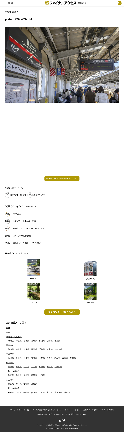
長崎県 (26, 392)
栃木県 (19, 349)
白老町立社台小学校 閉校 (24, 221)
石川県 (26, 358)
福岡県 (11, 392)
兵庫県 (42, 367)
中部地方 (10, 354)
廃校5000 (17, 214)
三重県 (11, 367)
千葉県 (42, 349)
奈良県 (50, 367)
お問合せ (86, 410)
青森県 (19, 341)
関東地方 (10, 345)
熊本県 (34, 392)
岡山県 (26, 375)
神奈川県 (58, 349)
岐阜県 (57, 358)
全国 (8, 332)
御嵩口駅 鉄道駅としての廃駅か (27, 243)
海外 (8, 328)
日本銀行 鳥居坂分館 (22, 236)
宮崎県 (50, 392)
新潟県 (11, 358)
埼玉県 (34, 349)
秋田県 (42, 341)
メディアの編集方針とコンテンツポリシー (47, 410)
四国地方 (10, 380)
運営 (50, 414)
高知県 (34, 384)
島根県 (19, 375)
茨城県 (11, 349)
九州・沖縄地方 (13, 388)
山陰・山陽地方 (13, 371)
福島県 (57, 341)
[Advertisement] (62, 121)
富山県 (19, 358)
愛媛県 (26, 384)
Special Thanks (81, 414)
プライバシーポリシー (73, 410)
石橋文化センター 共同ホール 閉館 (28, 228)
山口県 (42, 375)
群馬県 (26, 349)
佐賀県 (19, 392)
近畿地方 (10, 363)
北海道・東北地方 (14, 337)
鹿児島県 (58, 392)
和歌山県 (58, 367)
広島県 (34, 375)
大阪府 (34, 367)
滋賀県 (19, 367)
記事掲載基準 (42, 414)
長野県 (50, 358)
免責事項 (95, 410)
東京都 (50, 349)
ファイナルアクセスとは (19, 410)
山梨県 (42, 358)
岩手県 (26, 341)
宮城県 (34, 341)
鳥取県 (11, 375)
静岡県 (65, 358)
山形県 (50, 341)
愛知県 (73, 358)
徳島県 (11, 384)
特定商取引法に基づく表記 (64, 414)
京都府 (26, 367)
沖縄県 (67, 392)
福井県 (34, 358)
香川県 (19, 384)
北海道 (11, 341)
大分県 (42, 392)
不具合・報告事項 (107, 410)
